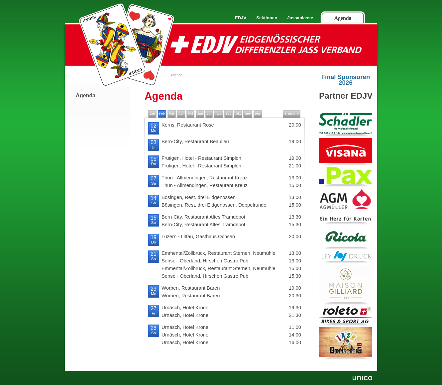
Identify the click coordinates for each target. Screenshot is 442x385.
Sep (229, 113)
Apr (181, 113)
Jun (200, 113)
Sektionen (266, 17)
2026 (291, 114)
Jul (209, 113)
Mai (190, 113)
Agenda (343, 18)
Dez (258, 113)
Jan (152, 113)
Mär (171, 113)
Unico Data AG (362, 379)
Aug (218, 113)
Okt (238, 113)
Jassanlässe (300, 17)
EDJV (240, 17)
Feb (162, 113)
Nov (248, 113)
